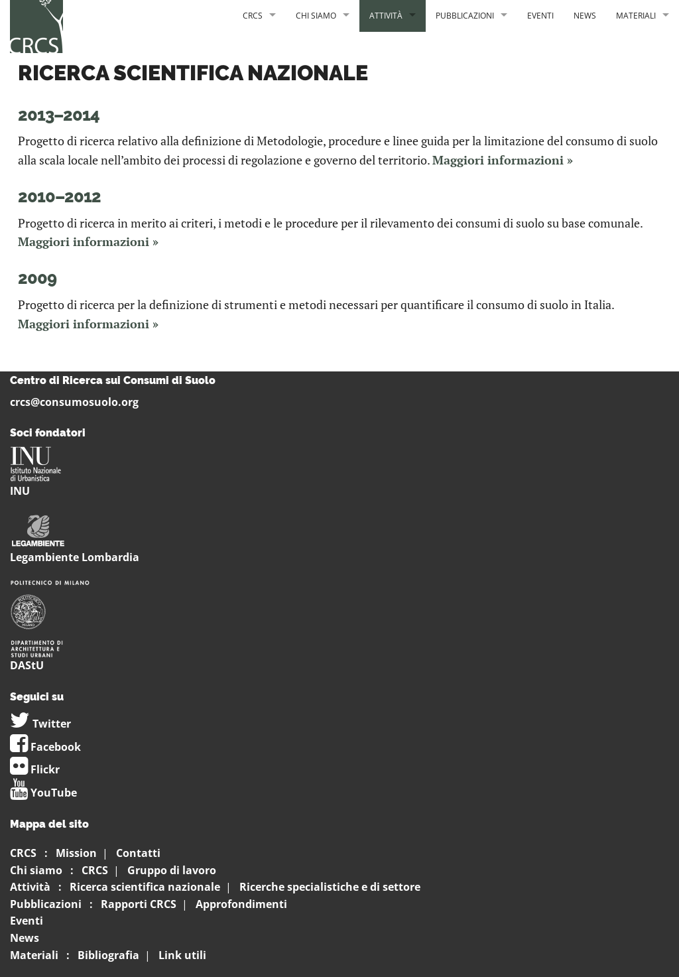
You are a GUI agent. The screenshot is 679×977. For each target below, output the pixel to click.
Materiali (636, 15)
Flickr (35, 769)
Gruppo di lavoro (171, 870)
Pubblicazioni (465, 15)
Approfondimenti (241, 904)
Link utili (182, 955)
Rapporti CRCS (138, 904)
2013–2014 (58, 115)
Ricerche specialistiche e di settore (329, 886)
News (585, 15)
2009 (37, 278)
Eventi (540, 15)
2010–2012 (59, 196)
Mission (76, 853)
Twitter (40, 723)
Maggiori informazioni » (502, 160)
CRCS (253, 15)
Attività (385, 15)
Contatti (138, 853)
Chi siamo (316, 15)
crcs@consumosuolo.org (74, 402)
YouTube (43, 792)
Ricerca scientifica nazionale (145, 886)
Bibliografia (108, 955)
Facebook (45, 747)
